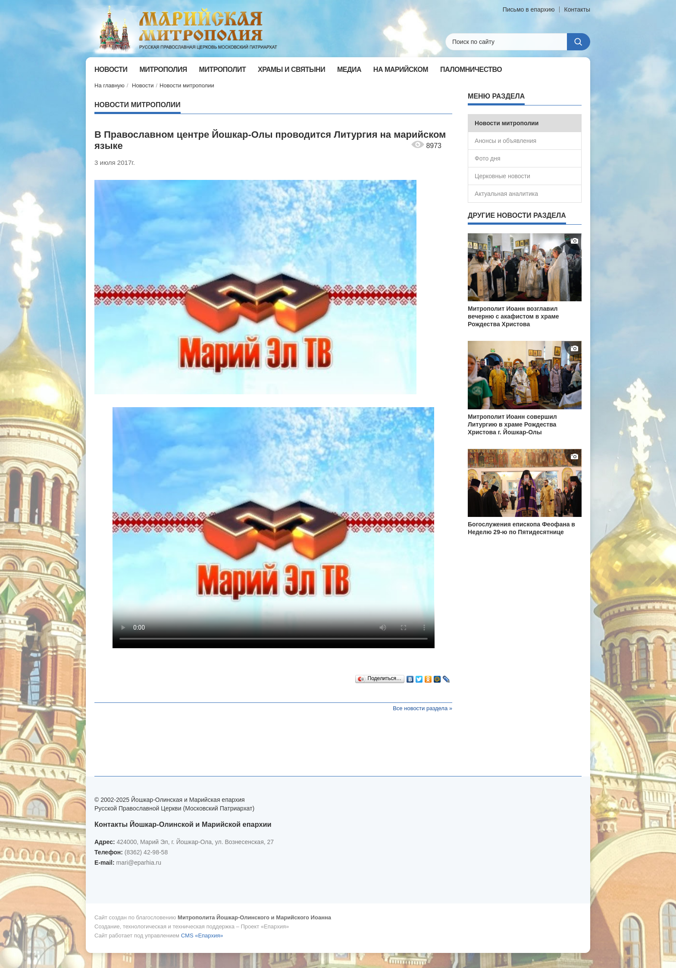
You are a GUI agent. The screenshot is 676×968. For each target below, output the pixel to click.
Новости (142, 85)
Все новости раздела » (422, 708)
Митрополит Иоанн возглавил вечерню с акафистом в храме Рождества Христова (513, 316)
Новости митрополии (187, 85)
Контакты (577, 9)
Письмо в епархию (529, 9)
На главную (109, 85)
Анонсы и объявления (505, 140)
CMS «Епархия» (202, 935)
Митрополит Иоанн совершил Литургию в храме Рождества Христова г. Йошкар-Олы (512, 424)
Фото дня (488, 158)
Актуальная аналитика (506, 193)
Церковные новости (502, 176)
